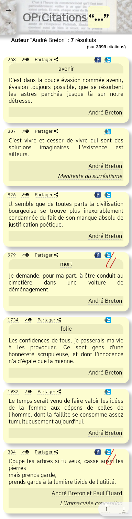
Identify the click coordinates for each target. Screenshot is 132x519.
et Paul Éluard (87, 493)
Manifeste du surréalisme (90, 175)
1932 (13, 391)
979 (12, 255)
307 (12, 131)
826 (12, 194)
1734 (13, 319)
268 (12, 59)
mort (66, 263)
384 (12, 452)
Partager (44, 59)
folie (66, 328)
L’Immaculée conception (91, 503)
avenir (66, 68)
